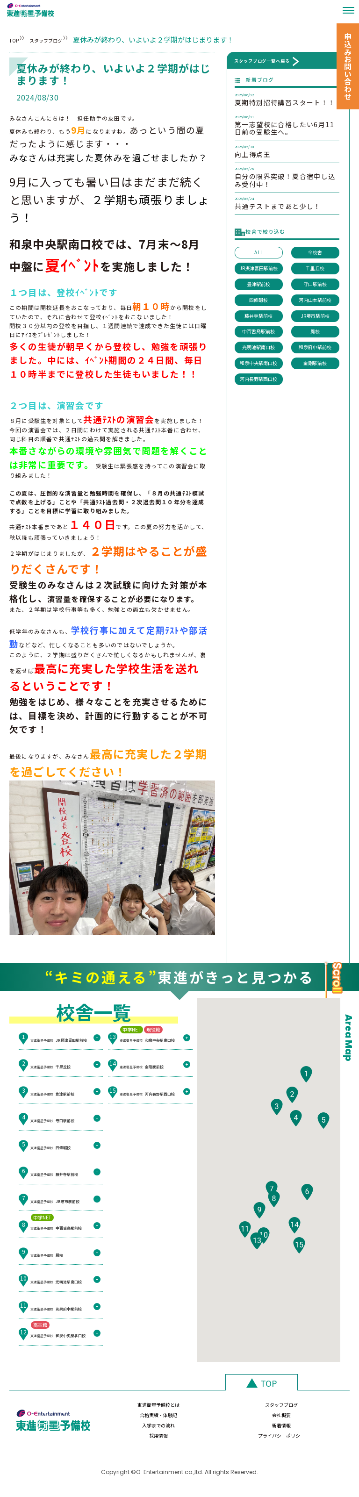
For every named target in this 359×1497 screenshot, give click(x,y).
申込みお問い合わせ (347, 66)
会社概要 (311, 1409)
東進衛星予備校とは (128, 1409)
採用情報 (250, 1429)
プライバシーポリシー (311, 1429)
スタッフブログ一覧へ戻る (262, 60)
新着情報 (189, 1429)
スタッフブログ (74, 39)
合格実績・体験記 (250, 1409)
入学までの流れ (128, 1429)
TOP (16, 39)
